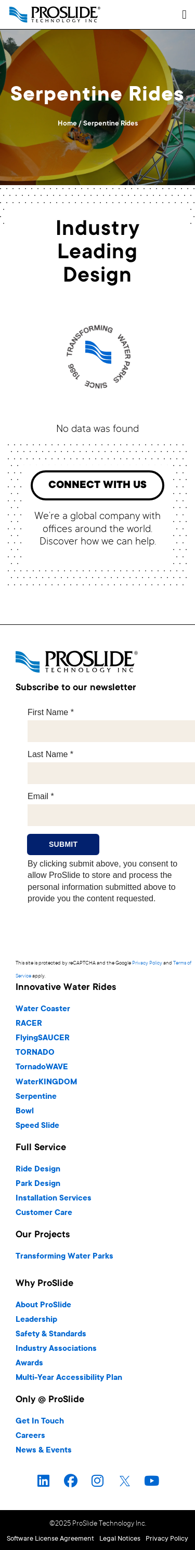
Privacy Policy (147, 963)
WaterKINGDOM (46, 1082)
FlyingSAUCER (43, 1038)
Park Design (38, 1184)
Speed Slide (37, 1126)
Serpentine (36, 1097)
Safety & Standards (51, 1334)
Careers (30, 1436)
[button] (184, 14)
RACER (29, 1024)
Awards (29, 1363)
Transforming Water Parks (64, 1256)
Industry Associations (56, 1349)
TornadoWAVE (42, 1067)
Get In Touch (40, 1421)
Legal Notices (119, 1539)
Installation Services (54, 1198)
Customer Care (44, 1213)
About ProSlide (43, 1305)
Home (67, 124)
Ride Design (38, 1169)
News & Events (44, 1450)
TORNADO (35, 1053)
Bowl (25, 1111)
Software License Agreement (50, 1539)
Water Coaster (43, 1009)
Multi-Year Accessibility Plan (69, 1378)
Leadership (36, 1320)
